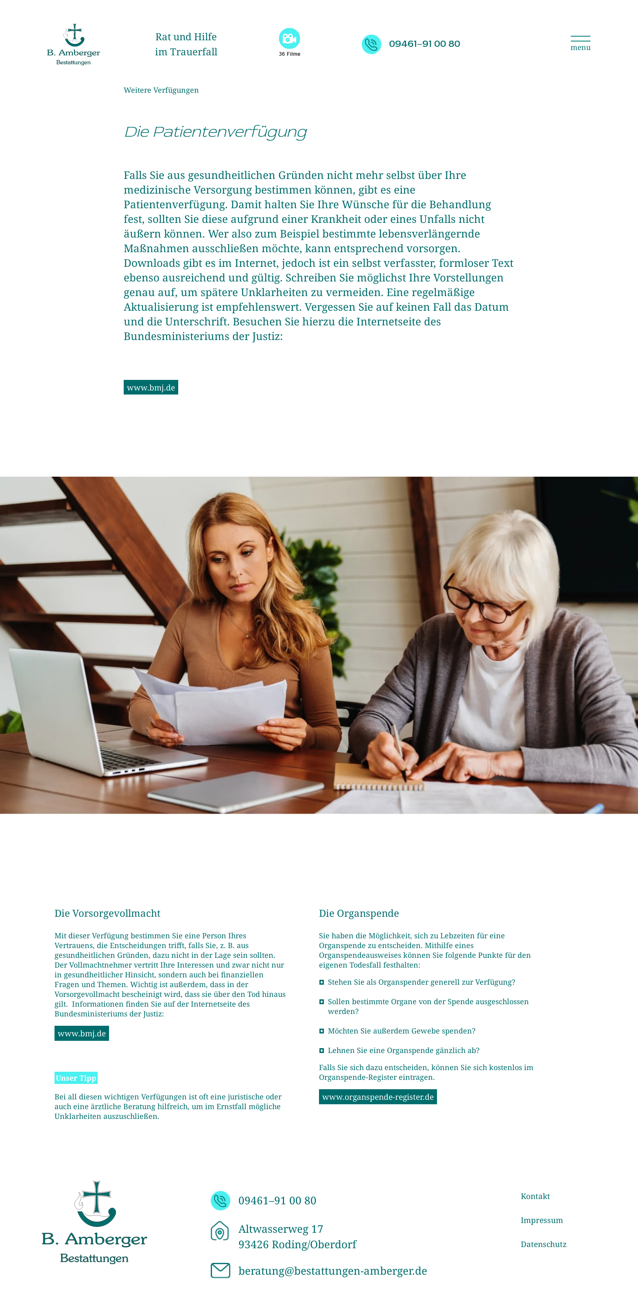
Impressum (542, 1220)
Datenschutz (544, 1244)
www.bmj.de (151, 387)
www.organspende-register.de (378, 1096)
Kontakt (535, 1196)
